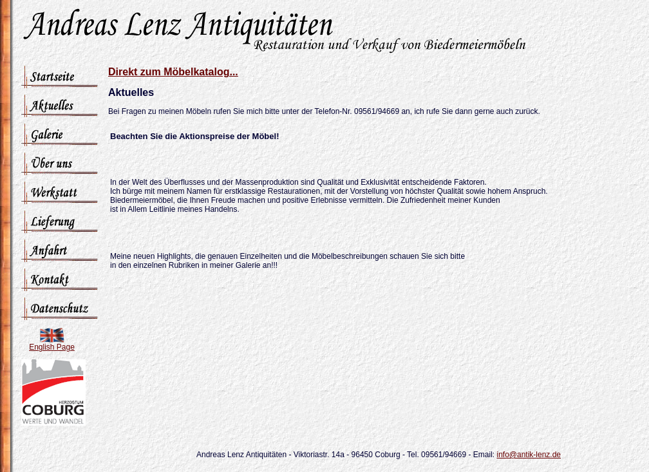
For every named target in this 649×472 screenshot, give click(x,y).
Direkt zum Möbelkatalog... (173, 71)
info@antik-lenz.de (528, 454)
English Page (52, 347)
